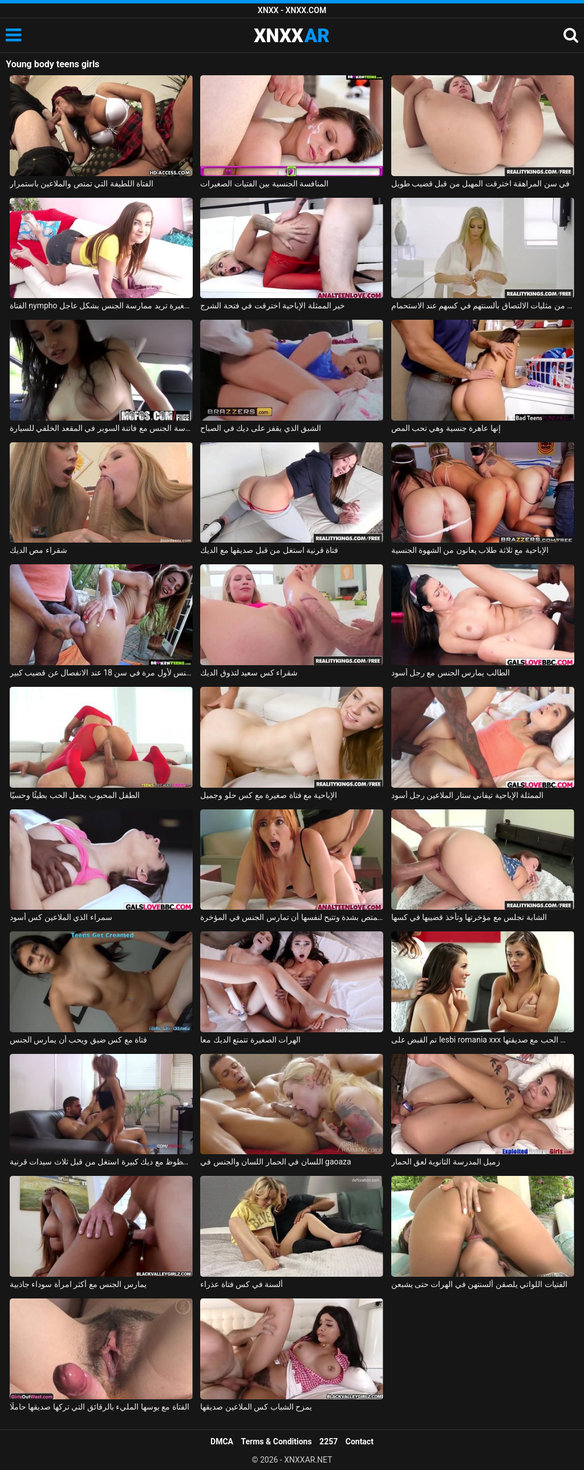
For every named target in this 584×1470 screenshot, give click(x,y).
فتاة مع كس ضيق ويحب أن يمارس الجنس (78, 1039)
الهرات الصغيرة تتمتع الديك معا (250, 1039)
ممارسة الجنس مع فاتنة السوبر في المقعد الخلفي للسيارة (101, 428)
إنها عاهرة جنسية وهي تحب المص (446, 428)
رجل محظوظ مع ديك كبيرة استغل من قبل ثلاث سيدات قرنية (101, 1161)
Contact (360, 1441)
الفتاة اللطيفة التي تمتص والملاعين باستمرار (81, 183)
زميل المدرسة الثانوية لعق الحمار (446, 1161)
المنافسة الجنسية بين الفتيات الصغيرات (264, 183)
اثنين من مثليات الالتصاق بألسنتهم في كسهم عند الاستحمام (482, 305)
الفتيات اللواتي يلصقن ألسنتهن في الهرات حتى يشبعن (479, 1284)
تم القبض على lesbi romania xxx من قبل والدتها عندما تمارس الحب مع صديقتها (482, 1039)
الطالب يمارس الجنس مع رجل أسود (450, 672)
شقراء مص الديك (38, 550)
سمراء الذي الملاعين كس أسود (61, 917)
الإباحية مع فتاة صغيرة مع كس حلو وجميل (268, 795)
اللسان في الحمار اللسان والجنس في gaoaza (275, 1161)
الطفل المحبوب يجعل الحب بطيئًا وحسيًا (75, 795)
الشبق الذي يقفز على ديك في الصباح (260, 428)
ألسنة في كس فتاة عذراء (241, 1284)
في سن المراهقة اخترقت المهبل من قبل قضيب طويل (480, 183)
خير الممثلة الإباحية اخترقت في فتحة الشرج (272, 305)
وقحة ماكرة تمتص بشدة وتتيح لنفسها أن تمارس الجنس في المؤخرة (291, 917)
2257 (328, 1441)
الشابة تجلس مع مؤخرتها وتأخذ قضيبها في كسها (469, 917)
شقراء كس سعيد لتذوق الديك (249, 672)
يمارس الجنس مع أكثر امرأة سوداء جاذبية (78, 1284)
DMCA (221, 1441)
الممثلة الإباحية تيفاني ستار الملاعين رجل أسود (467, 795)
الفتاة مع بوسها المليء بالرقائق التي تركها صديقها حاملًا (99, 1406)
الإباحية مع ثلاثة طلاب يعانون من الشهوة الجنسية (470, 550)
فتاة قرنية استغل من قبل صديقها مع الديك (269, 550)
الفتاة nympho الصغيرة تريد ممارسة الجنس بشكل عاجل (101, 305)
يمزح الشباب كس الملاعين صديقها (256, 1406)
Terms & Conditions (276, 1441)
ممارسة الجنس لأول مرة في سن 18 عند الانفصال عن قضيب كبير (101, 672)
